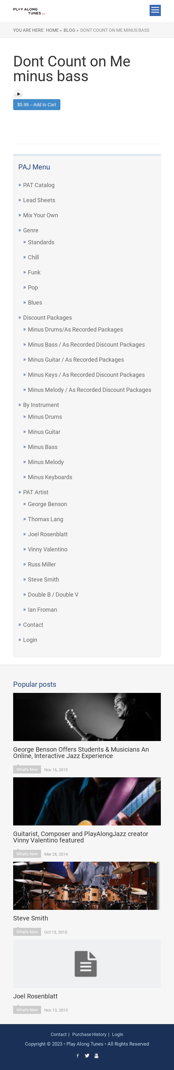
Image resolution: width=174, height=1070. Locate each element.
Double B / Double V (53, 594)
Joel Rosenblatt (48, 534)
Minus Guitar (44, 431)
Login (30, 639)
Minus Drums (45, 416)
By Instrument (41, 404)
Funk (34, 272)
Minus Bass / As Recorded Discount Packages (86, 344)
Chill (33, 257)
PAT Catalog (39, 185)
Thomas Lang (45, 519)
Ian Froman (42, 609)
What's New (27, 769)
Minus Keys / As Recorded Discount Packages (86, 374)
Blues (35, 302)
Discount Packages (47, 317)
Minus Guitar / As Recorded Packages (76, 359)
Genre (31, 230)
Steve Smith (43, 579)
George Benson (47, 504)
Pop (33, 287)
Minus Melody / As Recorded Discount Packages (89, 389)
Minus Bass (42, 447)
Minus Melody (46, 462)
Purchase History (89, 1034)
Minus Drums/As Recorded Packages (75, 329)
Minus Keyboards (50, 477)
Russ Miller (42, 564)
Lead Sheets (39, 200)
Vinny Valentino (47, 549)
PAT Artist (35, 492)
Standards (41, 242)
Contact (33, 624)
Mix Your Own (40, 215)
